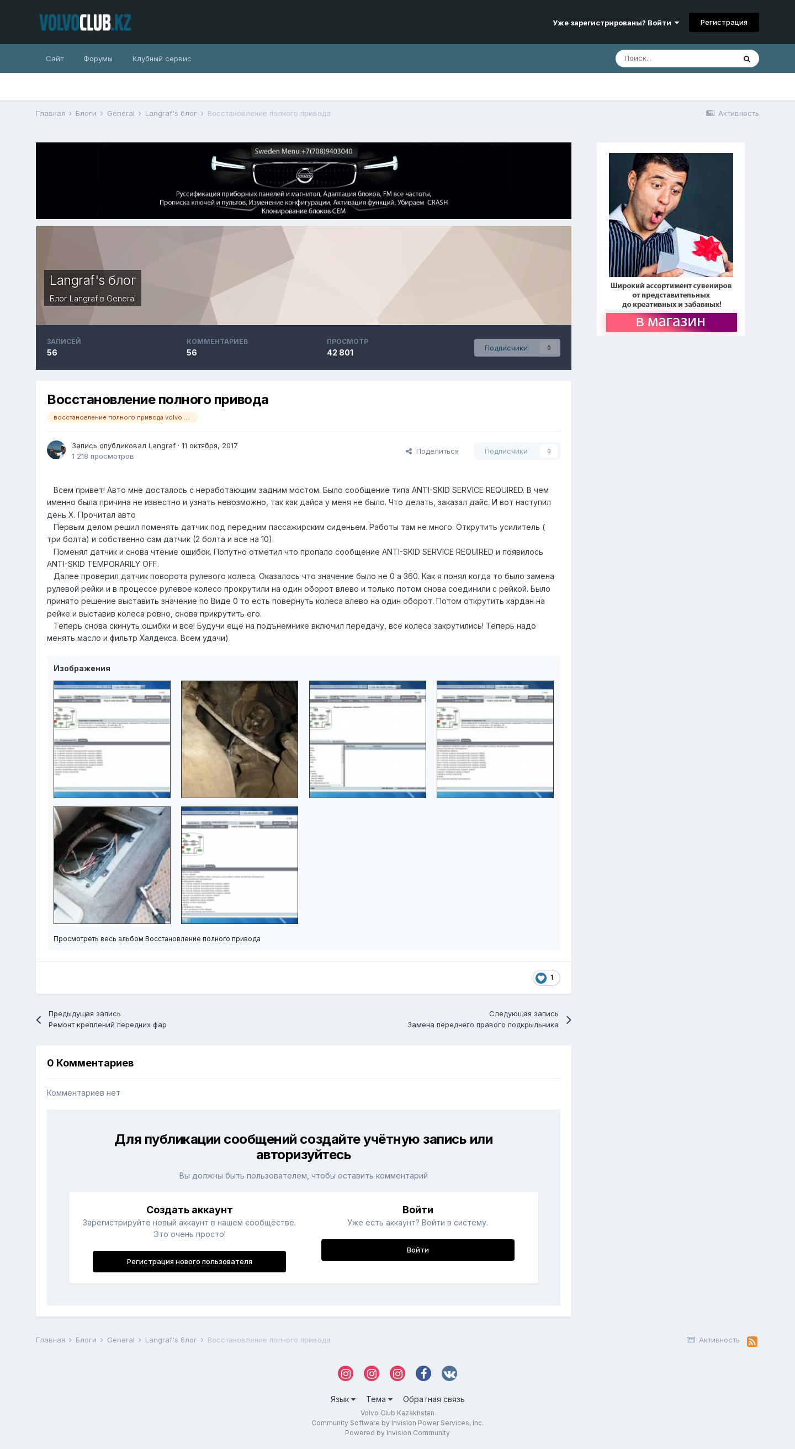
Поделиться (432, 451)
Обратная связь (434, 1399)
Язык (343, 1399)
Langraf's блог (93, 280)
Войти (418, 1249)
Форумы (98, 58)
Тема (379, 1399)
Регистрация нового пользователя (189, 1261)
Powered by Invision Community (397, 1433)
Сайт (54, 58)
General (121, 298)
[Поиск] (675, 58)
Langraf (84, 298)
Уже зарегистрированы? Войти (616, 22)
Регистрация (724, 22)
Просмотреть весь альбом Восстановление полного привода (157, 939)
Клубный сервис (162, 58)
